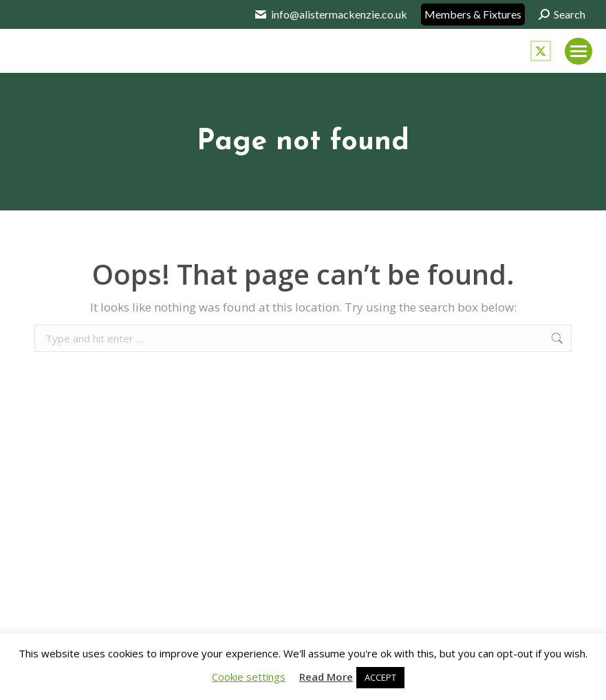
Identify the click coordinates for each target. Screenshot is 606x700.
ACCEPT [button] (380, 677)
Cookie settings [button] (248, 676)
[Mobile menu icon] (578, 51)
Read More (326, 676)
